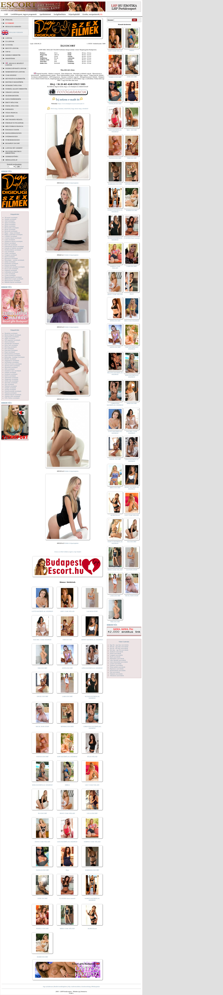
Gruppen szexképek (11, 255)
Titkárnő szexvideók (116, 674)
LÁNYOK (8, 38)
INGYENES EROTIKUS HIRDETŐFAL (13, 152)
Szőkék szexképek (10, 372)
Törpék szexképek (10, 388)
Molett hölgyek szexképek (13, 335)
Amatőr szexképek (10, 219)
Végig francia (11, 112)
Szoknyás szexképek (11, 374)
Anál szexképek (10, 221)
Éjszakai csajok (12, 130)
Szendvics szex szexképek (13, 371)
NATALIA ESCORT (42, 870)
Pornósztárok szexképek (12, 354)
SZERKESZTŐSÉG (11, 156)
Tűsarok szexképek (11, 393)
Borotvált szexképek (11, 231)
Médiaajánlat (95, 986)
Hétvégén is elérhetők (15, 78)
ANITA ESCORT (67, 668)
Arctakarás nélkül (13, 119)
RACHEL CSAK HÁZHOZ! (42, 639)
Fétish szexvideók (115, 653)
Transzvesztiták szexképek (13, 391)
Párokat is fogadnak (14, 123)
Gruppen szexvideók (116, 655)
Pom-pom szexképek (11, 350)
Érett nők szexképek (11, 245)
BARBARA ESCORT (92, 870)
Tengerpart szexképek (11, 379)
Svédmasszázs (11, 136)
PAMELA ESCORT (42, 928)
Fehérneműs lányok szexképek (14, 246)
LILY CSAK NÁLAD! (92, 785)
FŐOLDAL (9, 20)
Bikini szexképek (10, 226)
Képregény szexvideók (117, 658)
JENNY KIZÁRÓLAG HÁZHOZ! (92, 639)
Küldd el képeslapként (71, 183)
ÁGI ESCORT (42, 813)
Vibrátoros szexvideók (117, 675)
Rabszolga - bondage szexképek (15, 357)
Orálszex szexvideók (116, 665)
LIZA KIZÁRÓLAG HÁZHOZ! (67, 842)
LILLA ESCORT (92, 813)
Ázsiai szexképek (10, 224)
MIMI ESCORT (132, 403)
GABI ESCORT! (131, 266)
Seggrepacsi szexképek (12, 360)
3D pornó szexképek (11, 217)
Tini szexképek (9, 384)
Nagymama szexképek (12, 336)
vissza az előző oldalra (61, 552)
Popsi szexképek (10, 352)
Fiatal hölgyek (12, 106)
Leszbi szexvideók (115, 663)
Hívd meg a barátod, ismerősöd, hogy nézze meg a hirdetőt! (67, 108)
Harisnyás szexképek (11, 258)
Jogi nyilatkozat (48, 986)
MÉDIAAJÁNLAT (11, 160)
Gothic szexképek (10, 253)
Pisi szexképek (9, 348)
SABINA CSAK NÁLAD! (92, 842)
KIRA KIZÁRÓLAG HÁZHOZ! (42, 785)
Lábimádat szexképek (11, 272)
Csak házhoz (10, 75)
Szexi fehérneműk (13, 99)
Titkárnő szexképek (11, 386)
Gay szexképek (9, 251)
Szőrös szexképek (10, 376)
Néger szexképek (10, 338)
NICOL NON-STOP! (42, 726)
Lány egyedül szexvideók (118, 660)
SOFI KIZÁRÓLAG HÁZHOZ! (67, 756)
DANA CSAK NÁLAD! (42, 842)
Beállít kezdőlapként (60, 986)
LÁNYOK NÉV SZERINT (13, 148)
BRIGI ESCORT (115, 487)
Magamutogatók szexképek (13, 277)
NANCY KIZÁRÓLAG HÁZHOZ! (115, 542)
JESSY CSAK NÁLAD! (67, 813)
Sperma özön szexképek (12, 365)
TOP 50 (7, 51)
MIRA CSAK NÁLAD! (67, 928)
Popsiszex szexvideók (116, 669)
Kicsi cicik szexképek (11, 268)
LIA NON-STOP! (92, 611)
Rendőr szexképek (10, 359)
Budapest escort (12, 143)
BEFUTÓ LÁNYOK (11, 48)
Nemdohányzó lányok (15, 72)
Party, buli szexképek (11, 345)
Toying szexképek (10, 389)
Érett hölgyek (11, 102)
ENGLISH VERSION (16, 32)
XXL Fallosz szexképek (12, 398)
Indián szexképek (10, 262)
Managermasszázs (13, 133)
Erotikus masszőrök (14, 82)
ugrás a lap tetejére (75, 552)
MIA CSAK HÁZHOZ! (131, 321)
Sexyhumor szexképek (12, 362)
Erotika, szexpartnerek (91, 14)
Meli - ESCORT (132, 130)
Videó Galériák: (124, 641)
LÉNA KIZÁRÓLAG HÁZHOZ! (92, 668)
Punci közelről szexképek (12, 355)
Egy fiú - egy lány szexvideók (119, 645)
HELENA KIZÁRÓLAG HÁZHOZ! (115, 373)
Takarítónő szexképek (11, 377)
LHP (6, 14)
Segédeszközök (12, 95)
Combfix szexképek (11, 236)
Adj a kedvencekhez (74, 986)
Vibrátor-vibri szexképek (12, 396)
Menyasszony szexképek (12, 280)
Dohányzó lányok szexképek (13, 241)
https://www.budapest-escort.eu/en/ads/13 (71, 103)
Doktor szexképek (10, 243)
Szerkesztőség (85, 986)
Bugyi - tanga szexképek (12, 233)
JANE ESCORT (42, 898)
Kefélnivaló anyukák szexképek (15, 267)
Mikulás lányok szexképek (13, 282)
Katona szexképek (10, 265)
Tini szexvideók (115, 672)
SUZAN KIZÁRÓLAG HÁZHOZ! (92, 697)
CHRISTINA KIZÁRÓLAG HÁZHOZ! (92, 727)
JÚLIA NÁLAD (92, 756)
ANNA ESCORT (115, 321)
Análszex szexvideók (116, 652)
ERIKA (67, 785)
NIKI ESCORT (42, 668)
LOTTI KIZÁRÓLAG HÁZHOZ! (42, 611)
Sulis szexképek (10, 369)
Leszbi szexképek (10, 275)
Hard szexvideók (115, 657)
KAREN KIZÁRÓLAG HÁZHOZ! (92, 899)
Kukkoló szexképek (11, 270)
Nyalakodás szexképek (12, 343)
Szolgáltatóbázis (60, 14)
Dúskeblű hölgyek (13, 85)
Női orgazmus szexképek (12, 340)
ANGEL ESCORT (42, 696)
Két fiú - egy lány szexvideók (119, 646)
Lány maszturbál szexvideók (119, 662)
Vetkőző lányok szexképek (13, 394)
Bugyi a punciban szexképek (13, 234)
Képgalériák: (15, 214)
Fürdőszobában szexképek (13, 250)
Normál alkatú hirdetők (16, 89)
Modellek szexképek (11, 333)
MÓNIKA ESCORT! (67, 726)
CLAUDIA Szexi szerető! (67, 898)
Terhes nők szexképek (11, 381)
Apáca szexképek (10, 222)
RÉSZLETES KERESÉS (13, 26)
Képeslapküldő (74, 14)
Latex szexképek (10, 273)
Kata (67, 870)
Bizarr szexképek (10, 229)
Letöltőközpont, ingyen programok (24, 14)
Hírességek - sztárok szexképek (14, 260)
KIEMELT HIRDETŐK (12, 55)
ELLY (132, 294)
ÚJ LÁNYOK (9, 41)
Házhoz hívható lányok (15, 68)
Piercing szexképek (11, 347)
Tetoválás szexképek (11, 382)
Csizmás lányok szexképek (13, 238)
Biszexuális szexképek (12, 228)
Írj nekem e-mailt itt (67, 99)
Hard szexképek (10, 256)
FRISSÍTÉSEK (10, 58)
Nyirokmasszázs (12, 140)
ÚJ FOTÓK (9, 45)
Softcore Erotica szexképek (13, 364)
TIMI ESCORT (67, 639)
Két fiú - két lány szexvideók (119, 648)
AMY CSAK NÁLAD (67, 611)
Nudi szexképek (10, 342)
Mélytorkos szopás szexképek (14, 279)
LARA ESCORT (67, 696)
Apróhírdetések (45, 14)
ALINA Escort (92, 928)
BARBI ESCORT (42, 957)
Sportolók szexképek (11, 367)
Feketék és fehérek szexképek (14, 248)
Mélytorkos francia (14, 126)
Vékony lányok (12, 92)
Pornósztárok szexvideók (117, 670)
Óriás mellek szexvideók (117, 667)
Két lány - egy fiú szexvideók (119, 650)
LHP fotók (9, 116)
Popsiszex (9, 109)
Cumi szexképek (10, 239)
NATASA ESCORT (42, 756)
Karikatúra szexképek (11, 263)
